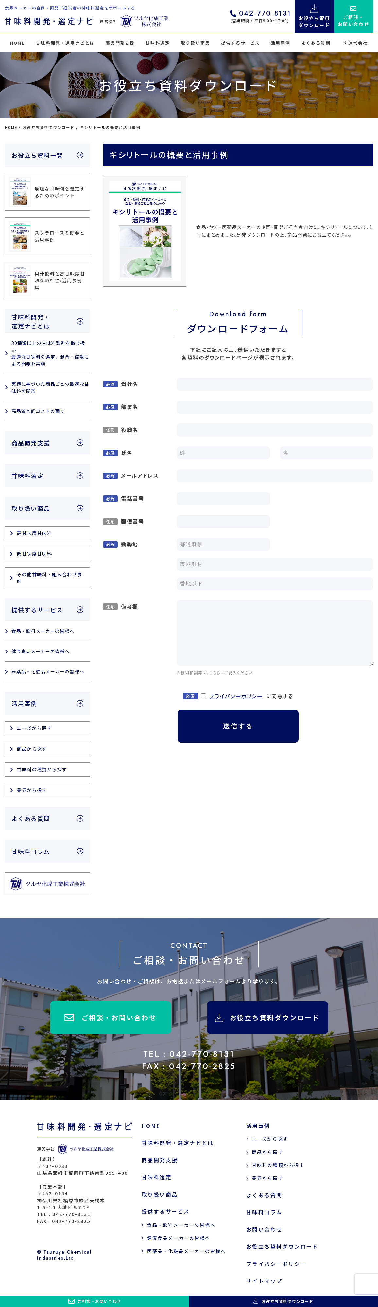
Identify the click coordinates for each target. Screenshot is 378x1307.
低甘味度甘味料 (34, 553)
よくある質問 (316, 43)
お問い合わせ (264, 1229)
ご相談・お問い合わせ (110, 1018)
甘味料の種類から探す (42, 769)
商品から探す (32, 748)
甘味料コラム (30, 851)
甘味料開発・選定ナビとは (65, 43)
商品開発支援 (120, 43)
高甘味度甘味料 (34, 533)
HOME (17, 43)
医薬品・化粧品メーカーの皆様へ (47, 671)
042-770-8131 (260, 14)
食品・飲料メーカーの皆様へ (43, 631)
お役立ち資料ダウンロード (267, 1017)
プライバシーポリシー (236, 696)
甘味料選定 (158, 43)
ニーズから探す (34, 728)
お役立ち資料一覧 (37, 155)
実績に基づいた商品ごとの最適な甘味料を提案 (50, 387)
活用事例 (280, 43)
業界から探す (32, 790)
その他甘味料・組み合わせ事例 (49, 577)
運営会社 (355, 43)
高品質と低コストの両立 (38, 411)
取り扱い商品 (195, 43)
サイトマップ (264, 1281)
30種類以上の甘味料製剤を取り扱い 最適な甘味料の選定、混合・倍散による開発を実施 (50, 353)
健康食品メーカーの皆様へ (40, 651)
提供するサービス (240, 43)
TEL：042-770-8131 (189, 1054)
